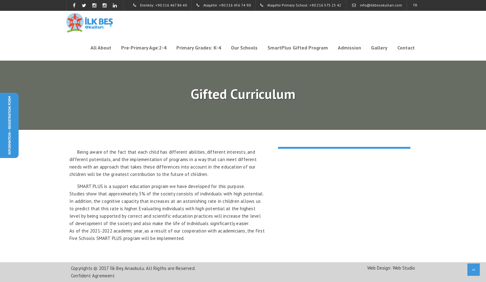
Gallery (379, 48)
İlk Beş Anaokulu (127, 268)
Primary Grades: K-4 (198, 48)
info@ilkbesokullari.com (377, 5)
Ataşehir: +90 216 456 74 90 (224, 5)
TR (415, 5)
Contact (406, 48)
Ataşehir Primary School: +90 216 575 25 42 (300, 5)
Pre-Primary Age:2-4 (143, 48)
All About (101, 48)
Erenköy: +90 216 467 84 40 (160, 5)
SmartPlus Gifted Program (297, 48)
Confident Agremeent (93, 276)
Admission (349, 48)
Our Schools (244, 48)
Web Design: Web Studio (391, 268)
